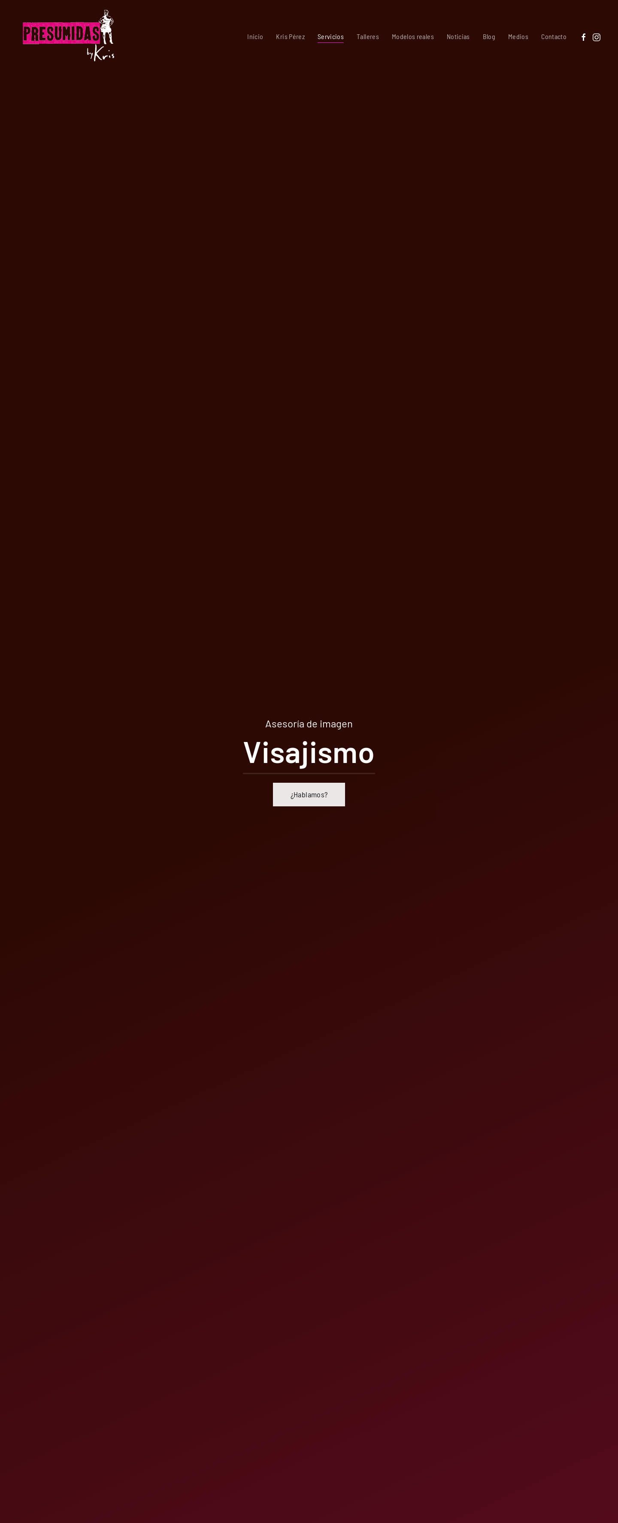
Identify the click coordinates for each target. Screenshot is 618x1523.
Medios (518, 36)
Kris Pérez (290, 36)
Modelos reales (413, 36)
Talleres (368, 36)
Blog (489, 36)
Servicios (331, 36)
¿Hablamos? (309, 794)
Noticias (458, 36)
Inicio (255, 36)
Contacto (553, 36)
